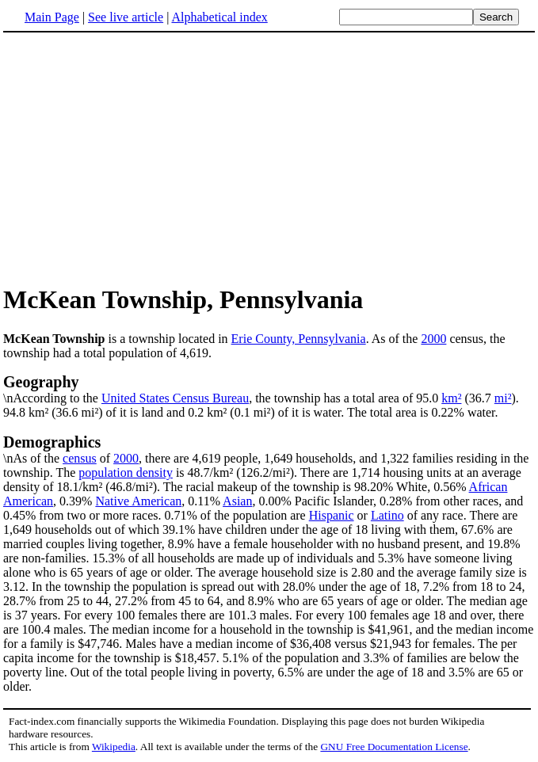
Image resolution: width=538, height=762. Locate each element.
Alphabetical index (219, 17)
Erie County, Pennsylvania (298, 338)
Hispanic (331, 515)
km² (451, 398)
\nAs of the (269, 449)
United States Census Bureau (175, 398)
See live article (125, 17)
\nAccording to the (269, 389)
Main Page (52, 17)
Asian (237, 501)
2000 (433, 338)
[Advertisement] (136, 158)
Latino (387, 515)
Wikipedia (113, 746)
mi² (503, 398)
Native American (138, 501)
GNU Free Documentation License (393, 746)
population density (125, 472)
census (80, 458)
